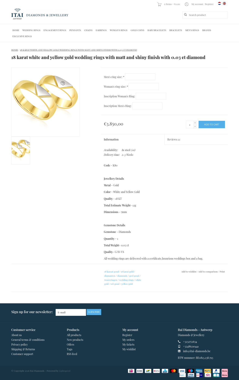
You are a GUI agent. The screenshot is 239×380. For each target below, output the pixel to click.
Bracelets (175, 30)
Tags (69, 349)
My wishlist (129, 349)
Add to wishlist (188, 271)
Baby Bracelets (157, 30)
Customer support (22, 354)
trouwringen (110, 279)
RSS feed (72, 354)
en (224, 3)
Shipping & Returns (23, 349)
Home (16, 30)
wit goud (115, 283)
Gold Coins (137, 30)
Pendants (75, 30)
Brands (206, 30)
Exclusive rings (22, 36)
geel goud (134, 275)
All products (74, 335)
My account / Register (199, 3)
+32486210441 (191, 346)
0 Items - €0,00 (169, 3)
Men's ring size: (114, 77)
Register (127, 335)
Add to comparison (208, 271)
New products (75, 340)
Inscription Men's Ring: (117, 106)
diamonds (122, 275)
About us (16, 335)
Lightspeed (64, 370)
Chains (88, 30)
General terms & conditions (28, 340)
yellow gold (127, 283)
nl (219, 3)
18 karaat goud (111, 271)
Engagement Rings (54, 30)
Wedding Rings (31, 30)
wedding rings (126, 279)
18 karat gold (127, 271)
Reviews (173, 139)
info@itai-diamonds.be (197, 351)
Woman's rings (118, 30)
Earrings (101, 30)
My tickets (128, 344)
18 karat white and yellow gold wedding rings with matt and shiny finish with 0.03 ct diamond (78, 49)
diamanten (109, 275)
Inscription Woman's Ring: (119, 96)
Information (111, 139)
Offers (70, 344)
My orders (128, 340)
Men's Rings (192, 30)
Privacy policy (19, 344)
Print (222, 271)
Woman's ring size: (116, 86)
